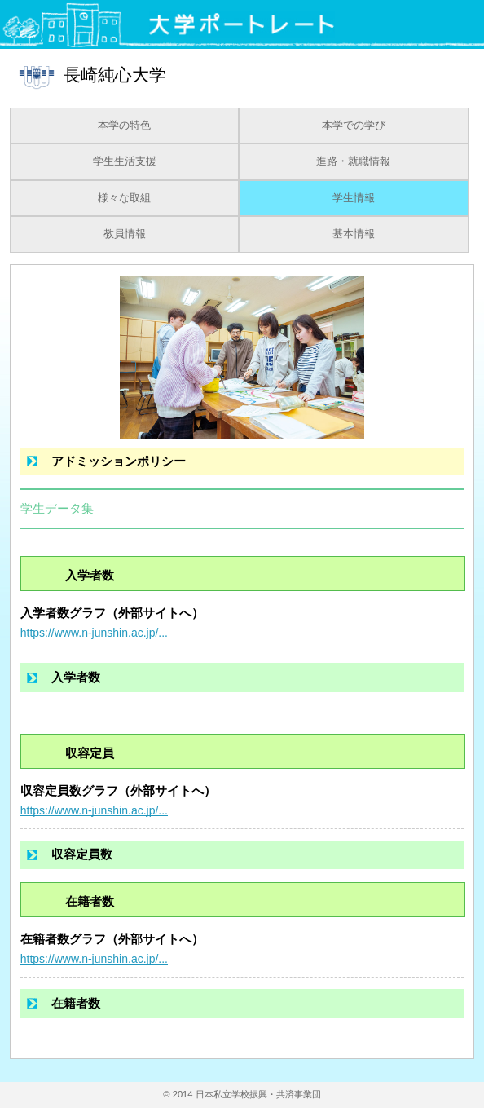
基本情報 (353, 234)
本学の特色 (124, 125)
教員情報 (124, 234)
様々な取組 (124, 198)
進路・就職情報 (353, 161)
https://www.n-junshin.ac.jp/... (94, 632)
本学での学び (353, 125)
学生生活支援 (124, 161)
